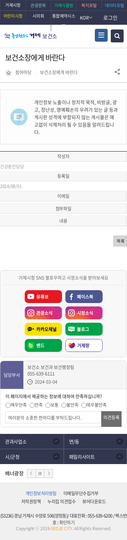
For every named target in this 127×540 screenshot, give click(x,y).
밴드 (40, 345)
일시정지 (40, 473)
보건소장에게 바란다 (59, 72)
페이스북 (85, 296)
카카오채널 (46, 329)
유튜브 (42, 296)
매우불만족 (96, 404)
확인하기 (67, 522)
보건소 (49, 36)
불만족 (72, 404)
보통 (54, 404)
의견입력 (5, 411)
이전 (31, 473)
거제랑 (83, 345)
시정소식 (79, 311)
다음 (48, 473)
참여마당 (23, 72)
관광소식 (38, 311)
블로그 (83, 329)
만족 (39, 404)
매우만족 (18, 404)
